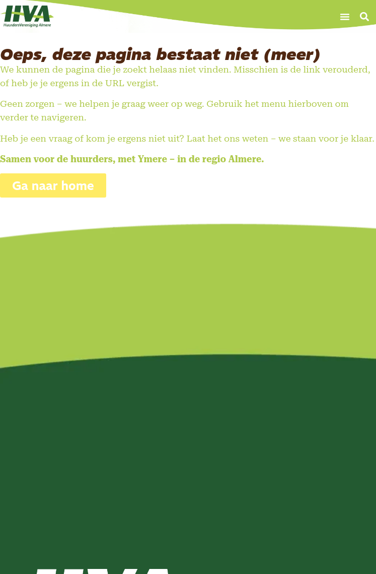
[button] (344, 16)
